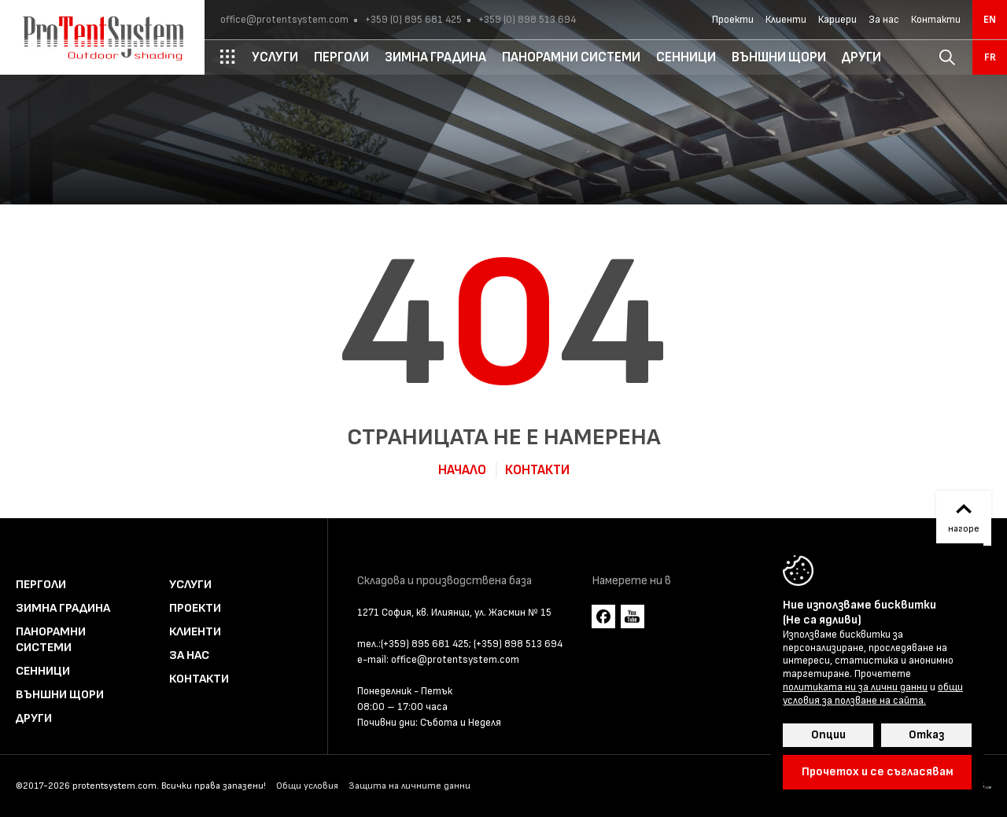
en (989, 19)
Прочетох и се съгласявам (878, 771)
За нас (884, 19)
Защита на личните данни (409, 786)
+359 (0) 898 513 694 (526, 19)
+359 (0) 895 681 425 (412, 19)
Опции (828, 734)
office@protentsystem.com (284, 19)
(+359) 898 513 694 (518, 644)
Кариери (837, 19)
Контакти (936, 19)
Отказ (926, 734)
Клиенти (785, 19)
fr (990, 57)
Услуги (190, 584)
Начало (462, 470)
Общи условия (307, 786)
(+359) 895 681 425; (426, 644)
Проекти (733, 19)
